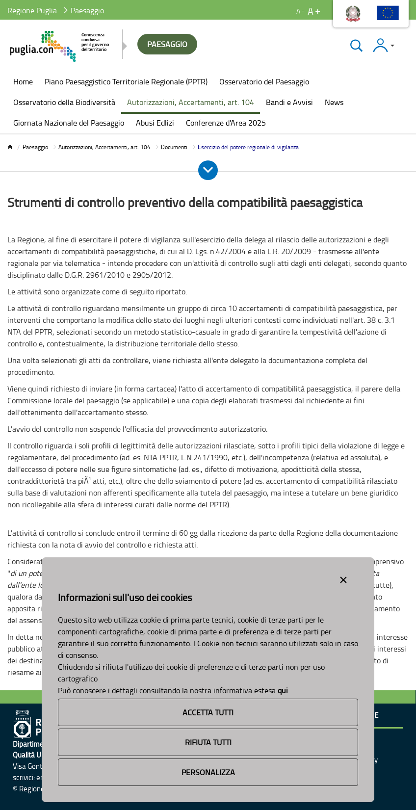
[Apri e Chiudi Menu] (208, 170)
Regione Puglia (32, 10)
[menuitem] (23, 82)
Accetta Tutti (208, 712)
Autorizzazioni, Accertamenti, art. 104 (104, 147)
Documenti (174, 147)
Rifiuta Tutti (208, 742)
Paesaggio (35, 147)
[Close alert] (343, 578)
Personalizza (208, 772)
